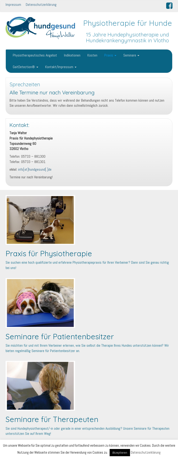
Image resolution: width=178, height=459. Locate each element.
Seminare (131, 55)
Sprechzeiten (25, 84)
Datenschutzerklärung (41, 4)
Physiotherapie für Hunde (127, 23)
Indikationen (72, 55)
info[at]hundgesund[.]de (34, 169)
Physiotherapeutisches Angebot (35, 55)
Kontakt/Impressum (60, 66)
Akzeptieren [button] (119, 453)
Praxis (110, 55)
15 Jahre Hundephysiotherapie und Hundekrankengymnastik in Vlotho (127, 37)
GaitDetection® (25, 66)
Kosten (92, 55)
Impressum (13, 4)
